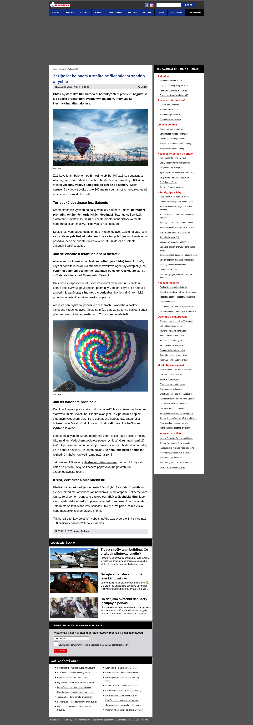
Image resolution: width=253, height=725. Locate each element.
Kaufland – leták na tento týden (173, 331)
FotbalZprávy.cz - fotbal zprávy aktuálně (74, 687)
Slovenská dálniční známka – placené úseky (178, 255)
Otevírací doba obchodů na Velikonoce (176, 321)
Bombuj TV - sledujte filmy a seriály (175, 443)
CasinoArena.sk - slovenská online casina (123, 705)
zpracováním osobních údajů (83, 645)
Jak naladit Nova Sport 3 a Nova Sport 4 (177, 399)
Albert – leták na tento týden (172, 336)
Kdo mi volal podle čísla (170, 237)
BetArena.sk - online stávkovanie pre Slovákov (77, 702)
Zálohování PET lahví (169, 269)
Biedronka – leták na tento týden (173, 355)
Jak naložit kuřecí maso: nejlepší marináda (178, 311)
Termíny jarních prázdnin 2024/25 (174, 95)
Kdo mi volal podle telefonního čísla (175, 404)
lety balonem (112, 210)
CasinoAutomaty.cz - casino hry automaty (123, 690)
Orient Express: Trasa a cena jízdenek (176, 394)
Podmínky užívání (83, 720)
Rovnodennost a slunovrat (171, 389)
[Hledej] (169, 5)
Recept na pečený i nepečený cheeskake (177, 297)
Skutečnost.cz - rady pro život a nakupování (76, 668)
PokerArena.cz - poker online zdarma (121, 695)
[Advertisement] (126, 40)
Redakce (85, 87)
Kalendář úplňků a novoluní (171, 374)
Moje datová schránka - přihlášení (174, 242)
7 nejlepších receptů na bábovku (173, 287)
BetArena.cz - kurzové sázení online (72, 677)
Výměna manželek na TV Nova (173, 158)
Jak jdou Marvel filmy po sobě (172, 168)
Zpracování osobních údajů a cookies (110, 720)
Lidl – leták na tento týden (171, 326)
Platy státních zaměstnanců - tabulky (175, 143)
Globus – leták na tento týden (172, 350)
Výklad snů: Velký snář (169, 379)
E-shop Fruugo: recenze (170, 114)
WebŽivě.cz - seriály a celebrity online (73, 673)
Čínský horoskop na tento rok (172, 384)
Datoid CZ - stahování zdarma (172, 467)
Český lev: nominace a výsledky (173, 90)
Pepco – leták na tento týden (172, 345)
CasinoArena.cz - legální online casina (121, 673)
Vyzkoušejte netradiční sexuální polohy (176, 413)
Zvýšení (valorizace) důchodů (172, 139)
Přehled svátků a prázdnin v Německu (176, 370)
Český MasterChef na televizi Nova (175, 163)
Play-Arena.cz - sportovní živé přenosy (121, 700)
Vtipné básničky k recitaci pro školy (175, 428)
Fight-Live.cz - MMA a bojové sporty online (75, 682)
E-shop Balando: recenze (170, 119)
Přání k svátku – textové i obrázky (174, 423)
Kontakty (68, 720)
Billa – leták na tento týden (171, 340)
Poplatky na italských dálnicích (173, 265)
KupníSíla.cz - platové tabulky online (121, 668)
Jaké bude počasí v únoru (171, 81)
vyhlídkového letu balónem (99, 462)
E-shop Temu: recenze (169, 105)
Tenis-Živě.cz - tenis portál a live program (75, 697)
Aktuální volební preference (171, 129)
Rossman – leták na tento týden (173, 360)
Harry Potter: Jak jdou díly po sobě (174, 177)
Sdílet (142, 87)
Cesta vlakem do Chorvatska (172, 408)
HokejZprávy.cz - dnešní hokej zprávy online (76, 692)
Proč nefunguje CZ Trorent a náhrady (176, 462)
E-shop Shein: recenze (169, 110)
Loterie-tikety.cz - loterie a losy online (121, 686)
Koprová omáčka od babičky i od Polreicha (178, 306)
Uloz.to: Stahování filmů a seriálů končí (176, 438)
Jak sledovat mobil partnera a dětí (174, 197)
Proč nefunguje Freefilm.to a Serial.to (176, 453)
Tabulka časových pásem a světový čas (176, 202)
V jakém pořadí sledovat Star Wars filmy (177, 172)
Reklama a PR (55, 720)
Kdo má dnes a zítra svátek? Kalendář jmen (178, 418)
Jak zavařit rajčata (167, 302)
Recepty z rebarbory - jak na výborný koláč (178, 292)
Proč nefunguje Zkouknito (171, 458)
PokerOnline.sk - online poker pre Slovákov (123, 710)
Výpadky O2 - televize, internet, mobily (176, 223)
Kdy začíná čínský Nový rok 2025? (174, 85)
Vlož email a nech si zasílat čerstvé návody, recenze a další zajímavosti (98, 632)
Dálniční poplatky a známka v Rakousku (177, 260)
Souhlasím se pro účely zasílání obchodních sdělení (94, 645)
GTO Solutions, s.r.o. (140, 720)
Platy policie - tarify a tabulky (172, 148)
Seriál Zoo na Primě (168, 182)
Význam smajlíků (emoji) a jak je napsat (177, 227)
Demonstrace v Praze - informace (174, 134)
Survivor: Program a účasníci (172, 187)
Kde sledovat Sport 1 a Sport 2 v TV (175, 232)
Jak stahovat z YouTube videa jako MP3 (177, 448)
